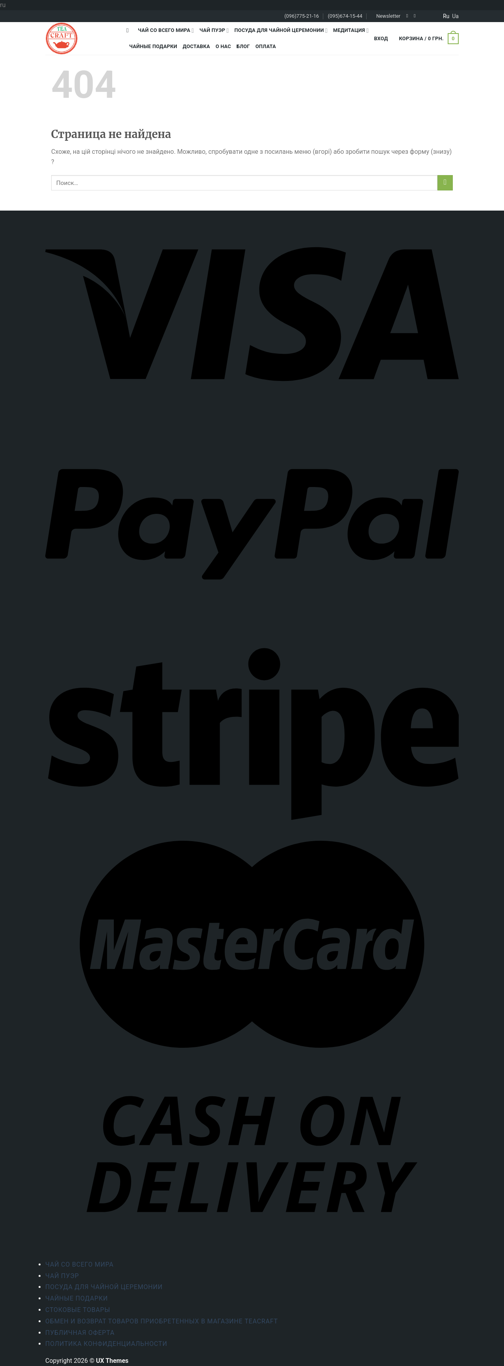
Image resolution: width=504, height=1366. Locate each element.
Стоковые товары (77, 1310)
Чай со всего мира (166, 30)
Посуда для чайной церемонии (281, 30)
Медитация (351, 30)
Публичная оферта (80, 1332)
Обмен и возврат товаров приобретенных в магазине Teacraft (161, 1321)
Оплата (266, 46)
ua (455, 16)
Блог (243, 46)
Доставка (196, 46)
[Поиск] (129, 30)
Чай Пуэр (214, 30)
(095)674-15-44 (345, 16)
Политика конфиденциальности (106, 1343)
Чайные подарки (153, 46)
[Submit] (445, 182)
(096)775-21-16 (301, 16)
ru (446, 16)
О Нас (223, 46)
